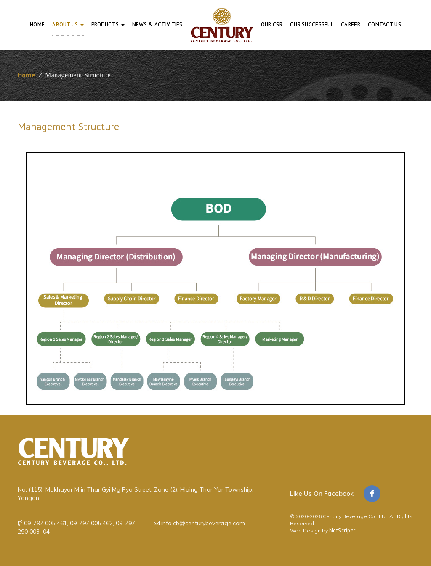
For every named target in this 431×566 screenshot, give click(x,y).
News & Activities (157, 24)
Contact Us (384, 24)
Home (37, 24)
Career (350, 24)
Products (108, 24)
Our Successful (311, 24)
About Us (68, 24)
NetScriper (342, 530)
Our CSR (271, 24)
